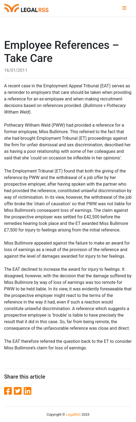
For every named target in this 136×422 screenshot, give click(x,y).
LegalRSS (73, 414)
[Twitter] (19, 391)
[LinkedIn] (27, 391)
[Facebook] (9, 391)
